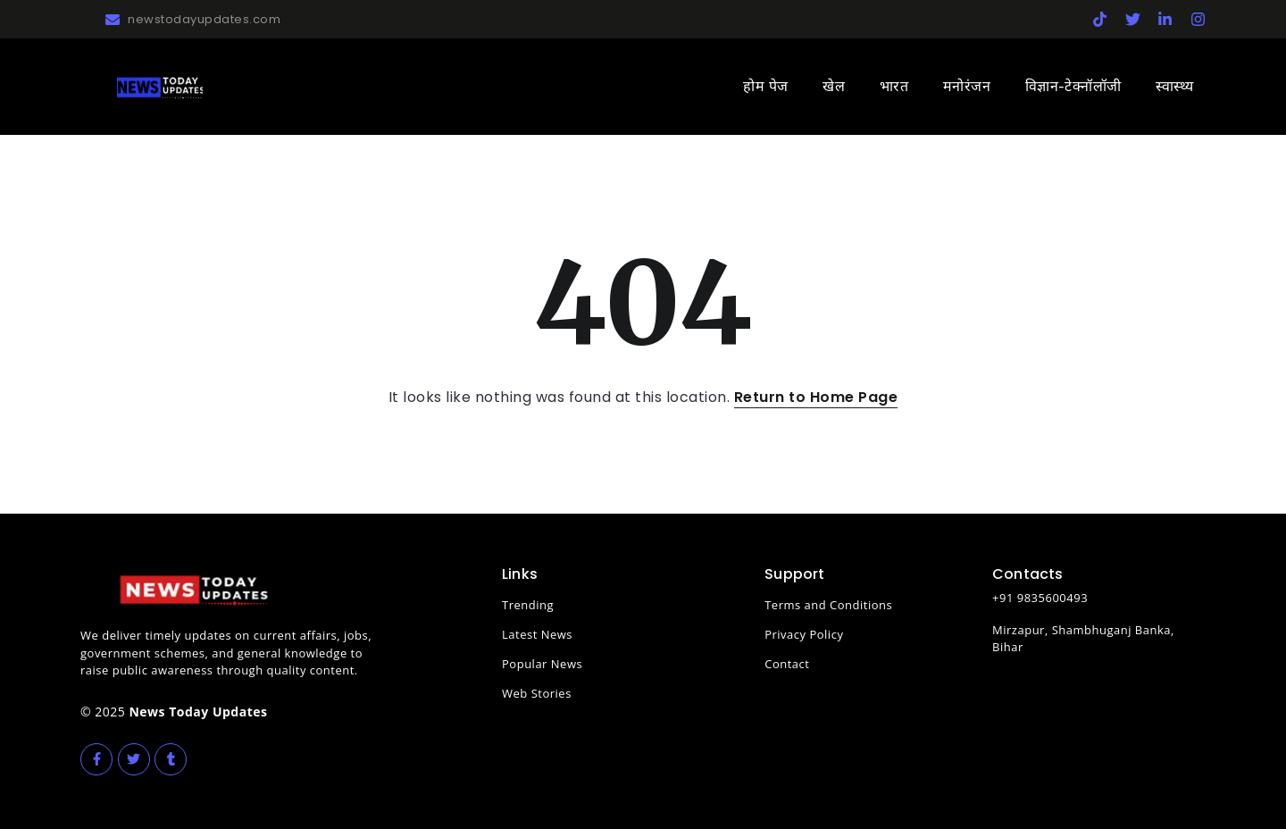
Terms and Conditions (828, 605)
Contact (786, 664)
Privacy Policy (803, 634)
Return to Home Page (816, 397)
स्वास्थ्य (1175, 86)
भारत (894, 86)
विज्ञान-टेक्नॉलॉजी (1073, 86)
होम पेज (766, 86)
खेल (834, 86)
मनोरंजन (967, 86)
